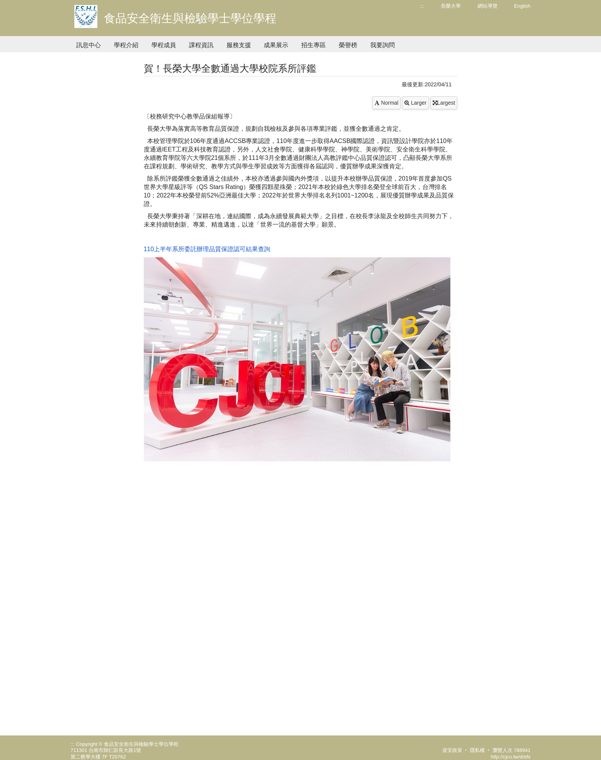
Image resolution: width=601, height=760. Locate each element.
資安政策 (452, 750)
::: (422, 6)
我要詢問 (382, 45)
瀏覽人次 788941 (511, 750)
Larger (415, 103)
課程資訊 (201, 45)
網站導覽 (488, 6)
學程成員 (163, 45)
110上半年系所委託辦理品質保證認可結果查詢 (207, 249)
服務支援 (239, 45)
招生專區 (313, 45)
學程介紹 (126, 45)
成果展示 (276, 45)
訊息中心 (88, 45)
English (522, 6)
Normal (386, 103)
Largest (444, 103)
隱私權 (477, 750)
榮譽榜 (348, 45)
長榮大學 (451, 6)
